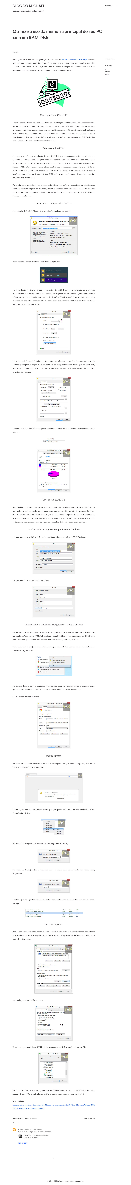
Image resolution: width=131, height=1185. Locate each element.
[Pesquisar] (108, 6)
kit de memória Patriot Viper (75, 59)
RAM (106, 69)
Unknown (21, 1129)
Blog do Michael (28, 6)
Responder (22, 1143)
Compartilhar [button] (110, 59)
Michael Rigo (27, 1135)
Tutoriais (107, 74)
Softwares (107, 71)
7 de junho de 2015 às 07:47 (41, 1135)
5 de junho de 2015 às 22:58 (33, 1129)
